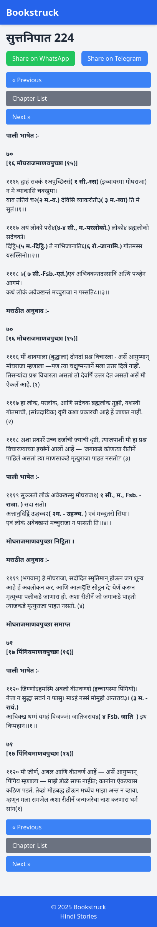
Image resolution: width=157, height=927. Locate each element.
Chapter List (29, 98)
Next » (21, 117)
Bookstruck (32, 12)
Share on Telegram (115, 58)
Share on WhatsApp (40, 58)
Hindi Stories (78, 916)
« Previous (26, 80)
